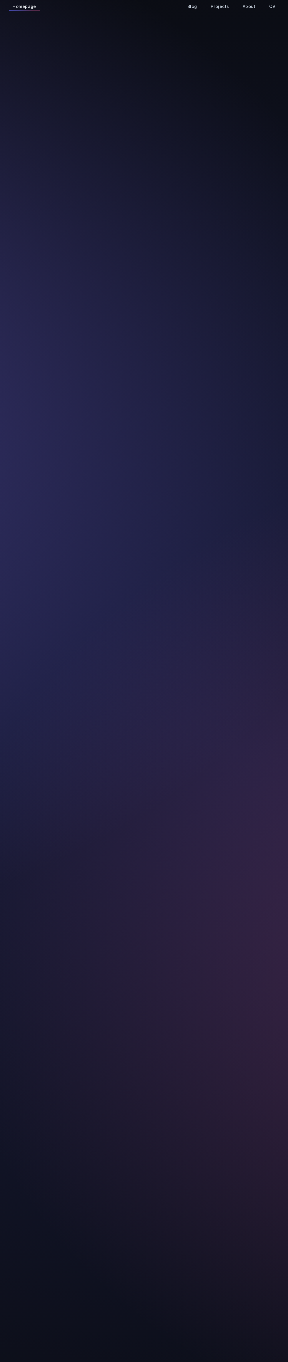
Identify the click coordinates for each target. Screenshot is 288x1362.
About (248, 7)
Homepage (24, 7)
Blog (191, 7)
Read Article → (221, 623)
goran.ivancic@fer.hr (133, 118)
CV (271, 7)
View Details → (96, 315)
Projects (219, 7)
